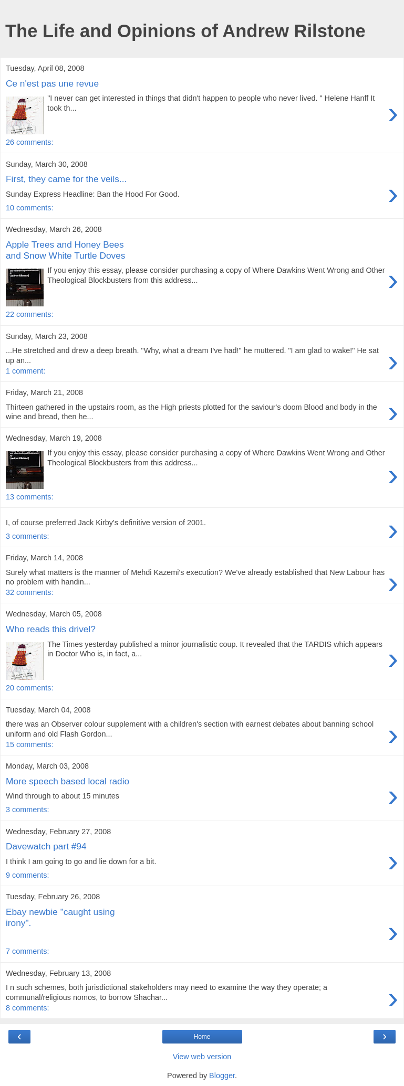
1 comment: (25, 371)
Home (201, 1036)
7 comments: (27, 951)
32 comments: (29, 592)
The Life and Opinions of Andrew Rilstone (185, 31)
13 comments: (29, 497)
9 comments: (27, 875)
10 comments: (29, 208)
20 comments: (29, 688)
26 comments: (29, 142)
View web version (202, 1056)
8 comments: (27, 1008)
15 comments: (29, 744)
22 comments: (29, 314)
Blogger (222, 1075)
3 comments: (27, 536)
